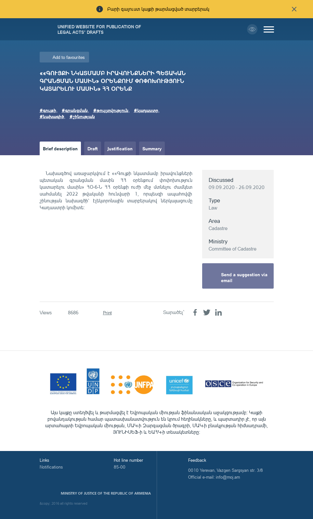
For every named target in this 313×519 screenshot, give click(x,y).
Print (107, 312)
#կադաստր (146, 110)
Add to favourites (69, 57)
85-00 (119, 467)
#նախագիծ (52, 116)
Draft (92, 148)
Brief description (60, 148)
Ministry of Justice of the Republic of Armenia (106, 493)
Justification (120, 148)
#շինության (82, 116)
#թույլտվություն (110, 110)
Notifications (51, 467)
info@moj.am (228, 477)
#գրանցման (75, 110)
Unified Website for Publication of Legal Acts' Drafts (99, 29)
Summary (152, 148)
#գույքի (48, 110)
